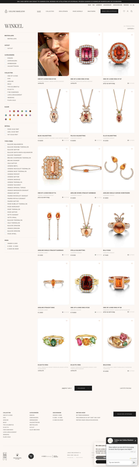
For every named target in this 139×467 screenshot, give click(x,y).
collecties (50, 11)
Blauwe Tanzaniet (14, 155)
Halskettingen (13, 66)
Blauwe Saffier (13, 149)
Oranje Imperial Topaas (17, 187)
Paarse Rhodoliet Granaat (18, 196)
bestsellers (34, 425)
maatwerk (91, 11)
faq (93, 4)
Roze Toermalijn (14, 209)
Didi (9, 78)
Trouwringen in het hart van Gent (88, 417)
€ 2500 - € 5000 (13, 246)
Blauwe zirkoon (14, 225)
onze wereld (78, 11)
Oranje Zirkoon (14, 228)
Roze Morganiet (14, 206)
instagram (79, 457)
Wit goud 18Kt (13, 134)
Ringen (10, 58)
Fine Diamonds (13, 92)
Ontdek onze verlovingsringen (87, 420)
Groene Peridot (14, 174)
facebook (70, 457)
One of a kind (13, 76)
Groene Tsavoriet (14, 185)
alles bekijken (35, 429)
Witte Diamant (13, 214)
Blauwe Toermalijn (15, 220)
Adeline (11, 81)
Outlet (10, 48)
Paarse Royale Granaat (16, 198)
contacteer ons (117, 4)
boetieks (126, 4)
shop (39, 11)
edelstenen (63, 11)
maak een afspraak (109, 11)
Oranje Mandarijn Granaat (18, 190)
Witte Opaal (12, 217)
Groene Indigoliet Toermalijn (19, 168)
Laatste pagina (125, 388)
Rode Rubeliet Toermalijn (17, 204)
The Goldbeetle (13, 86)
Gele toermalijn (14, 223)
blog (89, 4)
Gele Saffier (12, 163)
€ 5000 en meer (13, 249)
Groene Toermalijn (15, 182)
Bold (9, 84)
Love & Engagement (15, 95)
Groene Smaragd (14, 179)
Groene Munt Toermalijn (17, 171)
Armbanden (12, 63)
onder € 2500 (12, 243)
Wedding (11, 97)
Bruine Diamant (13, 160)
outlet (32, 427)
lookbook (99, 4)
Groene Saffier (13, 177)
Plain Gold (12, 100)
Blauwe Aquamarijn (15, 144)
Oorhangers (12, 60)
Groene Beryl (13, 166)
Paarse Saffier (13, 201)
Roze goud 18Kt (13, 129)
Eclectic (11, 89)
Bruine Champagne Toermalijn (19, 158)
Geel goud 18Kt (13, 132)
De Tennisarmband (82, 415)
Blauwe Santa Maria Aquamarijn (20, 152)
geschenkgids (107, 4)
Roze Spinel (12, 233)
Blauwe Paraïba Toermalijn (18, 147)
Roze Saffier (12, 212)
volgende (83, 388)
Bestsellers (12, 38)
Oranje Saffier (13, 193)
